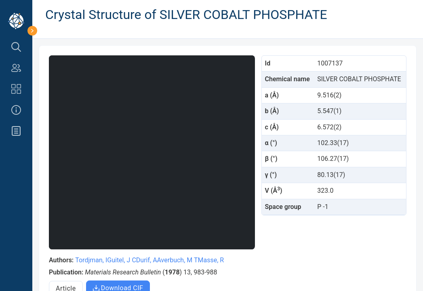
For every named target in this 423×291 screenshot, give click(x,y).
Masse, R (211, 260)
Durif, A (146, 260)
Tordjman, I (91, 260)
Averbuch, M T (177, 260)
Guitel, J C (121, 260)
